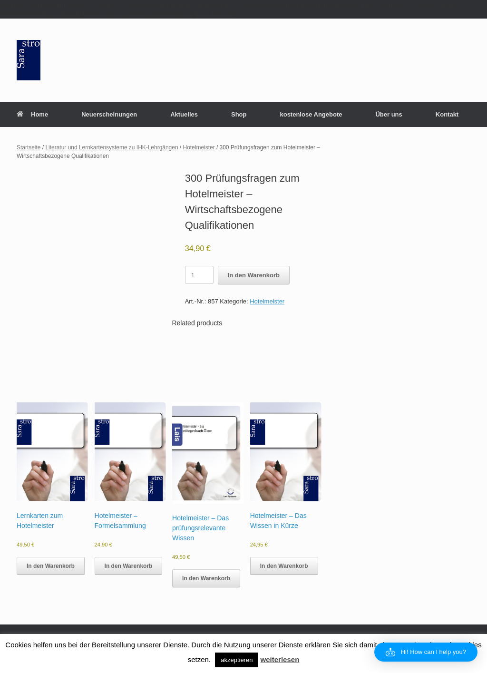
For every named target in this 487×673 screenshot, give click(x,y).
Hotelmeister (199, 147)
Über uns (388, 114)
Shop (239, 114)
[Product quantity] (199, 275)
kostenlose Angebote (311, 114)
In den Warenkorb (254, 275)
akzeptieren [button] (237, 659)
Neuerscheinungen (109, 114)
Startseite (29, 147)
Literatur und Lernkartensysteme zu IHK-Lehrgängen (111, 147)
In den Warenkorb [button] (51, 566)
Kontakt (447, 114)
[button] (425, 652)
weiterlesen (280, 659)
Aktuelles (184, 114)
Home (32, 114)
